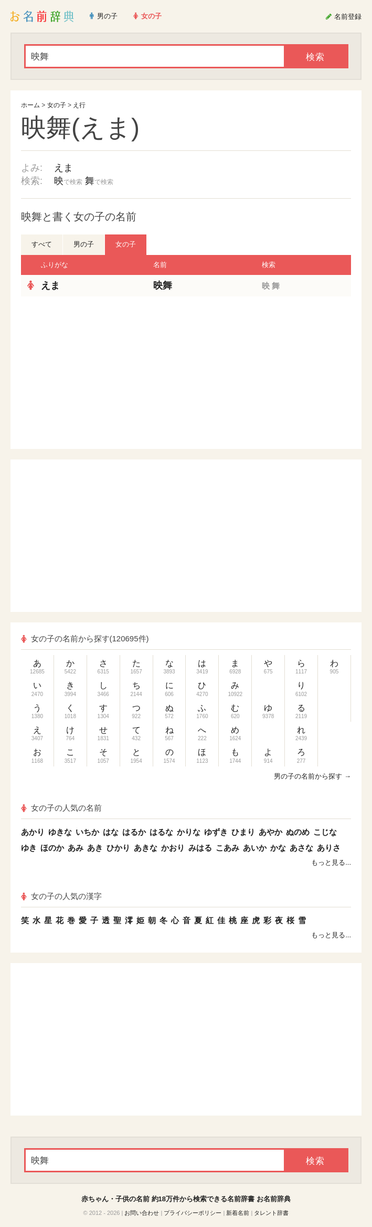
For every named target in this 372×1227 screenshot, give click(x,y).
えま (63, 167)
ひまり (243, 831)
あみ (75, 847)
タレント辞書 (271, 1213)
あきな (145, 847)
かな (278, 847)
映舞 (162, 285)
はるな (161, 831)
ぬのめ (298, 831)
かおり (173, 847)
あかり (33, 831)
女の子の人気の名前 (61, 807)
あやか (270, 831)
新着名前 (237, 1213)
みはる (200, 847)
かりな (188, 831)
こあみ (227, 847)
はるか (134, 831)
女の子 (56, 105)
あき (95, 847)
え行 (79, 105)
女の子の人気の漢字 (61, 896)
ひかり (118, 847)
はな (111, 831)
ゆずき (216, 831)
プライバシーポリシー (192, 1213)
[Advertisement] (102, 372)
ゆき (29, 847)
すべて (41, 244)
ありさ (329, 847)
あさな (301, 847)
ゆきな (60, 831)
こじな (325, 831)
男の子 (83, 244)
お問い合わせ (141, 1213)
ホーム (30, 105)
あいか (255, 847)
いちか (87, 831)
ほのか (52, 847)
